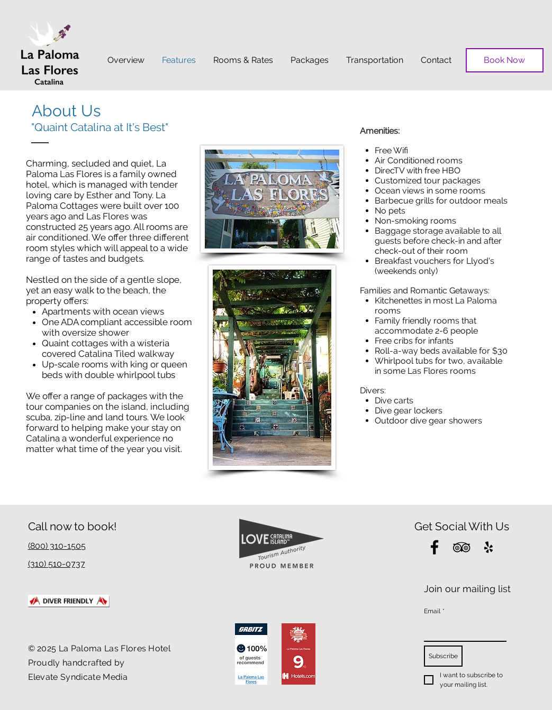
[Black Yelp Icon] (488, 547)
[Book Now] (505, 60)
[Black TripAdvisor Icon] (461, 547)
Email (434, 611)
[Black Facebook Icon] (434, 547)
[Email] (462, 630)
